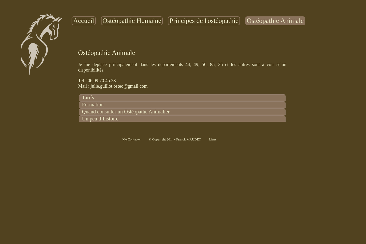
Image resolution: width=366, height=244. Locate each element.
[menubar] (188, 20)
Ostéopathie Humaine (132, 20)
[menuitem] (84, 20)
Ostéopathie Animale (275, 20)
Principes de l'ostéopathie (203, 20)
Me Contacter (131, 139)
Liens (212, 139)
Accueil (83, 20)
